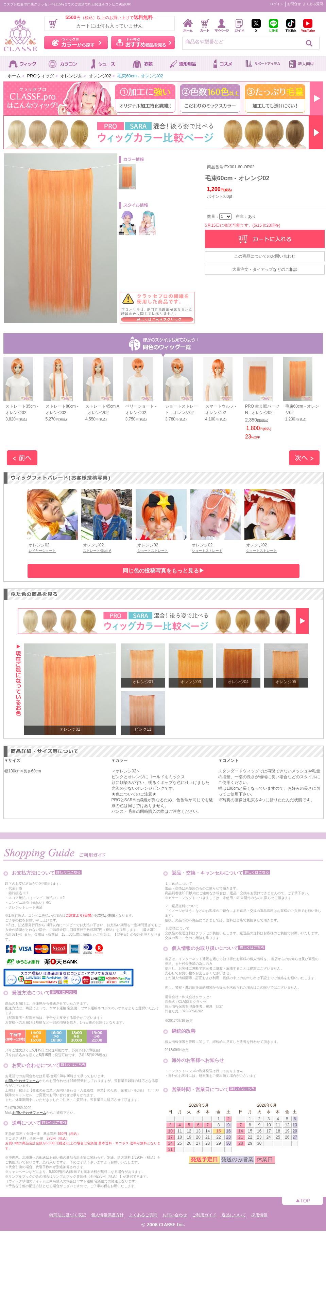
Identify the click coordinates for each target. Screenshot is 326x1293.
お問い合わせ (174, 1215)
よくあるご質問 (143, 1215)
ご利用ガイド (204, 1215)
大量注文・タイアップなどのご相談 (264, 269)
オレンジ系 (71, 75)
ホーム (14, 75)
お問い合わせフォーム (22, 1081)
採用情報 (259, 1215)
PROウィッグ (40, 75)
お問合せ (294, 4)
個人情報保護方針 (107, 1215)
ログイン (277, 4)
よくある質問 (313, 4)
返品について (234, 1215)
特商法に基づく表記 (67, 1215)
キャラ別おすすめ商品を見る (143, 42)
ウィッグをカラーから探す (76, 42)
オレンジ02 (100, 75)
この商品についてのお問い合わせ (264, 256)
